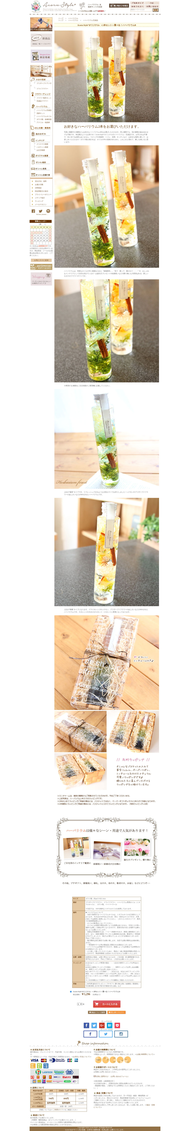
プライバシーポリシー (43, 194)
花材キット (41, 113)
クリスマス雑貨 (42, 144)
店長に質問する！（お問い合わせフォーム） (111, 1076)
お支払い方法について (81, 1057)
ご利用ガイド (58, 1110)
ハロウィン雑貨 (42, 147)
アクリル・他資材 (43, 122)
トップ (60, 18)
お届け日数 (39, 185)
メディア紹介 (40, 198)
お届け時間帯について (145, 1054)
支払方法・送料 (41, 181)
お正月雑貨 (41, 150)
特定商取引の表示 (41, 191)
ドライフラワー (42, 89)
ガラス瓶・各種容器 (44, 119)
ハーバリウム (73, 18)
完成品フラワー (42, 101)
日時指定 (38, 188)
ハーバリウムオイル (44, 116)
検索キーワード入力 (137, 9)
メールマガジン (41, 204)
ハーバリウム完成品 (44, 110)
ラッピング (39, 201)
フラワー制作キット (44, 98)
